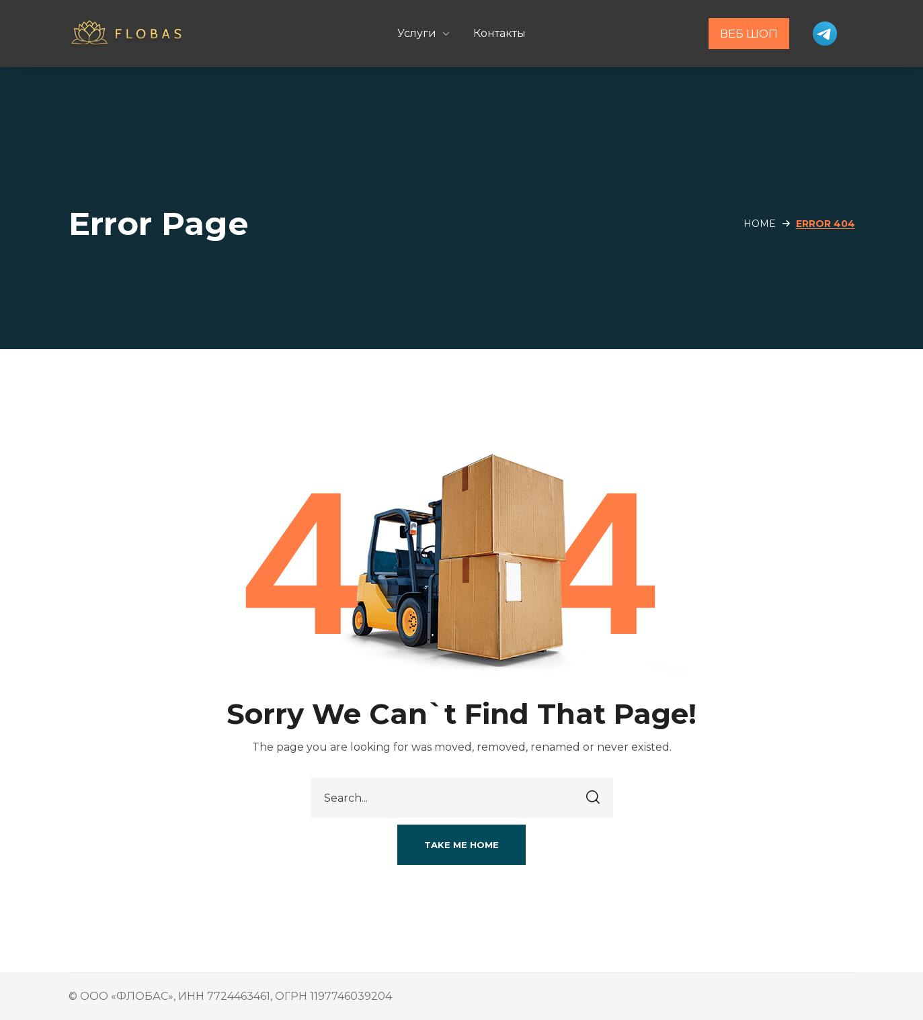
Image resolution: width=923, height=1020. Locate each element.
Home (760, 224)
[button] (461, 845)
